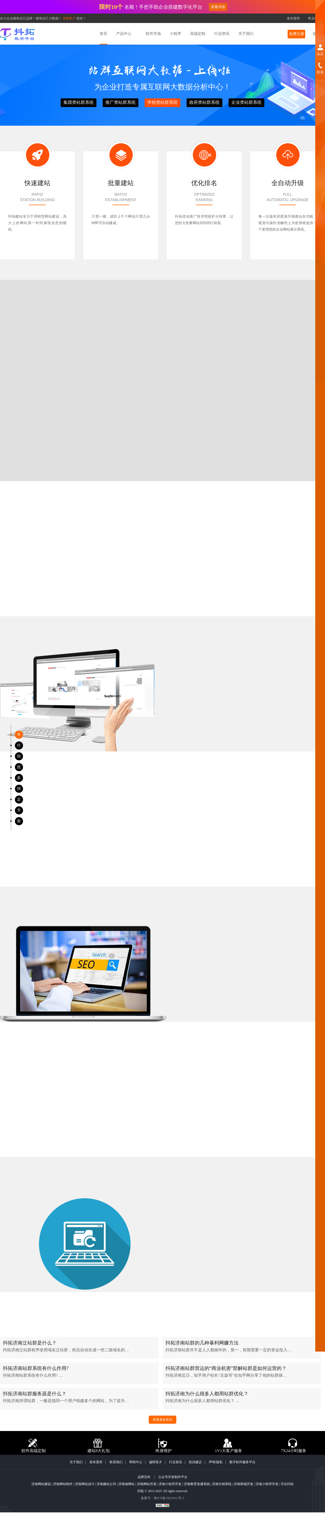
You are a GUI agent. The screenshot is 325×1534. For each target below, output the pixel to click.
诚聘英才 (155, 1462)
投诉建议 (195, 1462)
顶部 (320, 1528)
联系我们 (115, 1462)
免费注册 (296, 34)
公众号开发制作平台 (172, 1477)
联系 (320, 72)
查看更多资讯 (162, 1420)
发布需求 (293, 18)
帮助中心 (135, 1462)
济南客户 (69, 18)
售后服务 (314, 18)
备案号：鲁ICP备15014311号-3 (162, 1498)
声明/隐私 (216, 1462)
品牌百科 (144, 1477)
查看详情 (218, 7)
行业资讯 (175, 1462)
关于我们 (76, 1462)
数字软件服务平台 (242, 1462)
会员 (320, 54)
